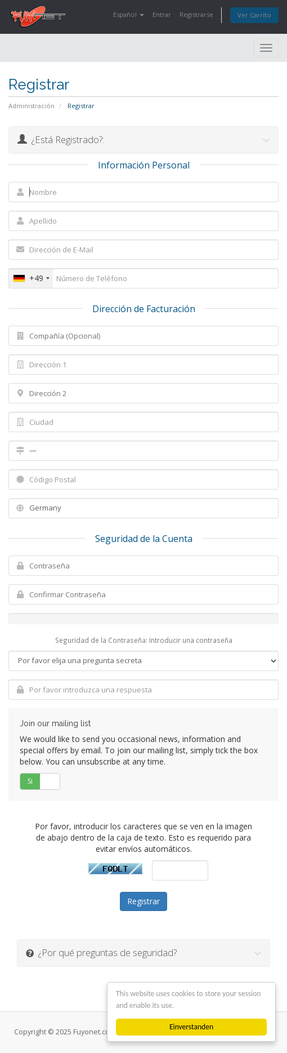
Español (128, 14)
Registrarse (196, 14)
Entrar (162, 14)
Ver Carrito (254, 15)
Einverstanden (191, 1027)
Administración (31, 105)
